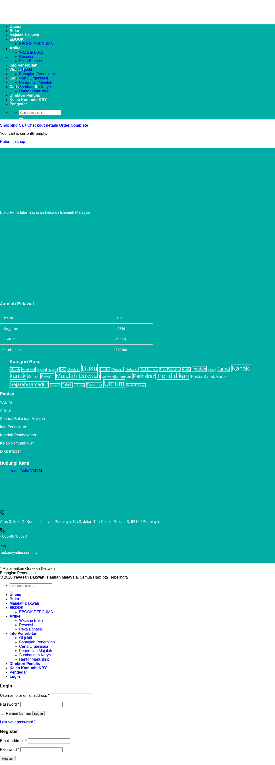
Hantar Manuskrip (34, 91)
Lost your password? (17, 722)
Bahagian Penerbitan (37, 74)
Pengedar (18, 104)
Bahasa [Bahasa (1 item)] (52, 369)
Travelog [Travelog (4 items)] (94, 384)
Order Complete (73, 125)
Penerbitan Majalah (35, 82)
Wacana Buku (31, 52)
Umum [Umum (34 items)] (114, 384)
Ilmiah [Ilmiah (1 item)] (211, 369)
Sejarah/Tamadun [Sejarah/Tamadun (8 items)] (29, 384)
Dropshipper (10, 451)
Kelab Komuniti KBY (28, 100)
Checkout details (43, 125)
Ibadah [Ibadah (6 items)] (199, 368)
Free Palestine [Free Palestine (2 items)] (170, 369)
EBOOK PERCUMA (36, 44)
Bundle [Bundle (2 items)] (104, 369)
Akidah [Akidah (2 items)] (15, 369)
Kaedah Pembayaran (18, 435)
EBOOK (17, 608)
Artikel (16, 48)
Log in (38, 713)
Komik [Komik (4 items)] (33, 376)
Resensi (26, 57)
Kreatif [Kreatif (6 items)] (47, 376)
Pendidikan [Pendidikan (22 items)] (173, 375)
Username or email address (25, 695)
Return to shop (12, 142)
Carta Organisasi (33, 78)
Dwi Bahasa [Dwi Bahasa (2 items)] (148, 369)
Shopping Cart (14, 125)
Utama (15, 595)
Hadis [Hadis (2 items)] (186, 369)
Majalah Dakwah (24, 603)
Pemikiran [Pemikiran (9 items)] (144, 376)
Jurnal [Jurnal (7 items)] (223, 368)
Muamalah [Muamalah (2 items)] (123, 377)
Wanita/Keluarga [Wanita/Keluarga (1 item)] (135, 385)
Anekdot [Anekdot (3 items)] (28, 369)
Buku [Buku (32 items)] (89, 368)
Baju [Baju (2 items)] (62, 369)
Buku (14, 599)
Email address (13, 741)
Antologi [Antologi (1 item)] (41, 369)
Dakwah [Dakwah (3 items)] (131, 369)
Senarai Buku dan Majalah (22, 419)
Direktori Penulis (25, 95)
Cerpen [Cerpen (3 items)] (117, 369)
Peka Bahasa (30, 61)
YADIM (6, 402)
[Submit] (21, 118)
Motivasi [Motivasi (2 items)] (108, 377)
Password (9, 704)
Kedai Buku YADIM (26, 471)
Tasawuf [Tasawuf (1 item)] (55, 385)
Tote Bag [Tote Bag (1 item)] (79, 385)
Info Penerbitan (23, 65)
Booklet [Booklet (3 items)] (73, 369)
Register (8, 758)
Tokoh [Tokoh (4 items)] (67, 384)
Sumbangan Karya (35, 87)
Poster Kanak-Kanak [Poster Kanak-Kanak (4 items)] (209, 376)
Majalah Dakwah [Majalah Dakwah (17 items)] (78, 375)
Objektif (25, 70)
